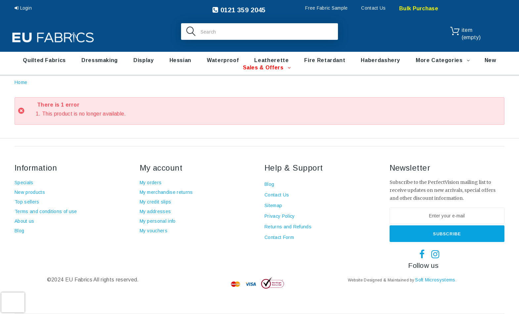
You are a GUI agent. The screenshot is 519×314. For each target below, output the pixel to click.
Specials (24, 182)
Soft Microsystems (435, 279)
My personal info (158, 221)
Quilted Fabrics (44, 60)
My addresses (155, 211)
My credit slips (155, 201)
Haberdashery (380, 60)
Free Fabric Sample (326, 8)
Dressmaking (99, 60)
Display (143, 60)
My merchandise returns (166, 192)
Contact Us (373, 8)
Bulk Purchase (418, 8)
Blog (19, 230)
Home (21, 82)
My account (161, 167)
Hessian (180, 60)
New (490, 60)
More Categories (439, 60)
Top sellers (27, 201)
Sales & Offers (263, 67)
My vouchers (154, 230)
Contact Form (279, 237)
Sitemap (273, 205)
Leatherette (271, 60)
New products (30, 192)
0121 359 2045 (238, 10)
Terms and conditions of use (46, 211)
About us (24, 221)
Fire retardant (324, 60)
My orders (151, 182)
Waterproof (223, 60)
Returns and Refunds (287, 226)
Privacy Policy (279, 216)
